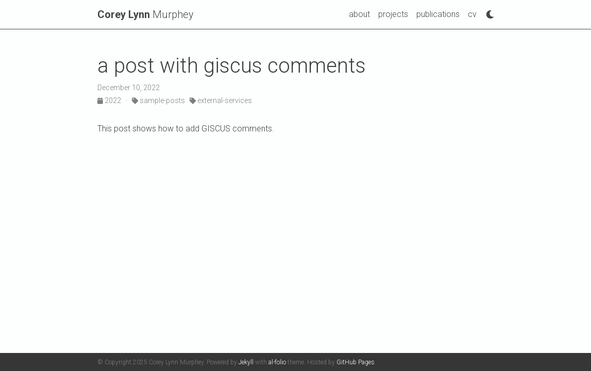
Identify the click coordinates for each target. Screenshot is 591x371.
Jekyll (246, 362)
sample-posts (158, 100)
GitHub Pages (355, 362)
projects (393, 14)
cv (472, 14)
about (359, 14)
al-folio (277, 362)
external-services (221, 100)
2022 (110, 100)
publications (438, 14)
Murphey (145, 14)
